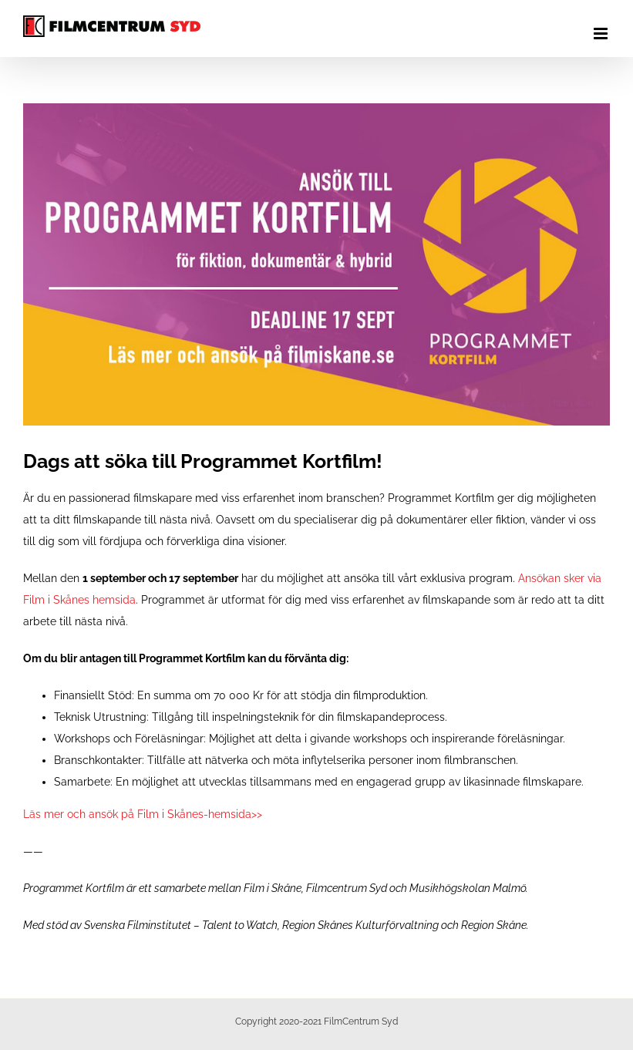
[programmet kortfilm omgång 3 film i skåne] (316, 264)
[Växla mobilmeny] (602, 33)
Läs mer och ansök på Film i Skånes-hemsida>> (142, 814)
